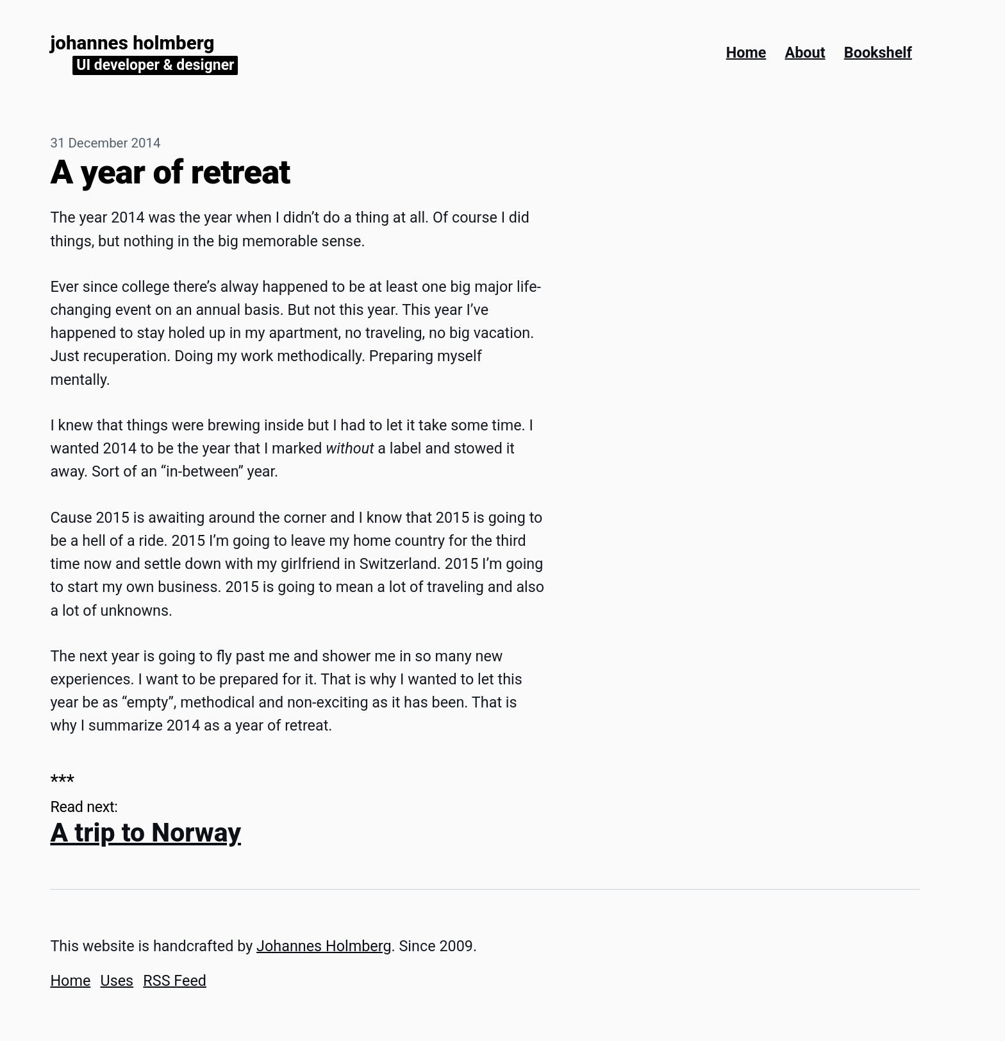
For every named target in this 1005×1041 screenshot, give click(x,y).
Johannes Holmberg (132, 43)
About (805, 53)
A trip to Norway (145, 832)
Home (746, 53)
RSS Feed (174, 981)
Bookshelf (878, 53)
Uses (116, 981)
